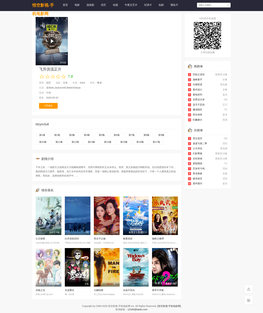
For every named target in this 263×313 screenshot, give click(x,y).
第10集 (43, 142)
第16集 (140, 142)
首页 (65, 4)
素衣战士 (195, 89)
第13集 (91, 142)
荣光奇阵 (195, 114)
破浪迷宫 (195, 178)
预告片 (174, 4)
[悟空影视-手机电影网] (169, 306)
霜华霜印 (195, 183)
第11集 (59, 142)
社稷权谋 (195, 84)
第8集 (147, 135)
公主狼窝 (40, 238)
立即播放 (48, 105)
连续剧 (90, 4)
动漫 (115, 4)
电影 (77, 4)
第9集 (161, 135)
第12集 (75, 142)
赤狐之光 (40, 290)
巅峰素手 (195, 79)
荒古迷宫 (195, 138)
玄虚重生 (69, 290)
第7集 (132, 135)
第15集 (124, 142)
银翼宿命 (128, 238)
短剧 (161, 4)
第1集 (42, 135)
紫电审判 (195, 94)
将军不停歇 (158, 290)
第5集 (102, 135)
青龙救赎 (195, 173)
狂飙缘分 (195, 119)
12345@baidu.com (137, 309)
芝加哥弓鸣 (196, 168)
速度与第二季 (197, 143)
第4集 (87, 135)
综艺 (103, 4)
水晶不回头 (129, 290)
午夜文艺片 (131, 4)
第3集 (72, 135)
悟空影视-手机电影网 (43, 6)
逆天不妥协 (196, 104)
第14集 (107, 142)
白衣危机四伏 (72, 238)
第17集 (156, 142)
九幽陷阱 (98, 290)
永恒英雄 (195, 158)
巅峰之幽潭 (158, 238)
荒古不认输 (100, 238)
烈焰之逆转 (196, 74)
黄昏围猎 (195, 163)
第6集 (117, 135)
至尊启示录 (196, 99)
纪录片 (148, 4)
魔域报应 (195, 109)
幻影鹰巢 (195, 153)
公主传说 (195, 148)
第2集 (57, 135)
